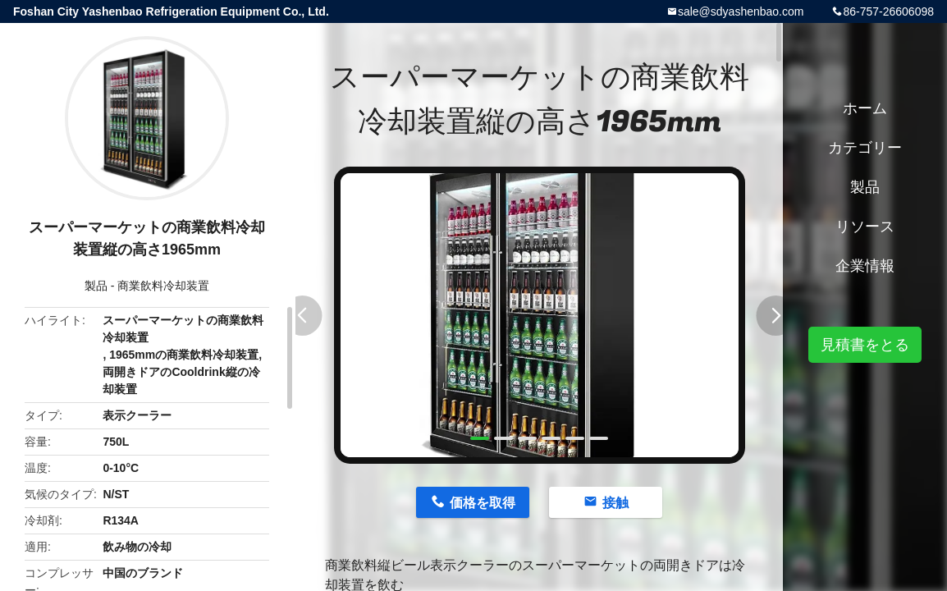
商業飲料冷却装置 (163, 285)
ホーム (865, 108)
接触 (615, 503)
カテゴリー (865, 148)
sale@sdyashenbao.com (741, 11)
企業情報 (864, 266)
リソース (864, 226)
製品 (96, 285)
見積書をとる (865, 345)
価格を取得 (482, 503)
